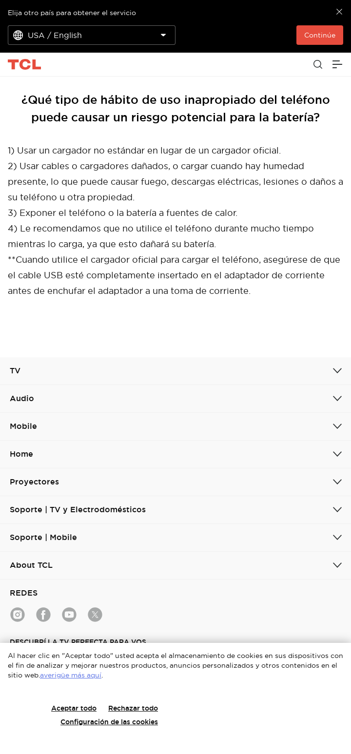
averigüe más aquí (70, 675)
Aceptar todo (74, 708)
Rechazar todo (133, 708)
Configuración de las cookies (109, 721)
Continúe (319, 35)
